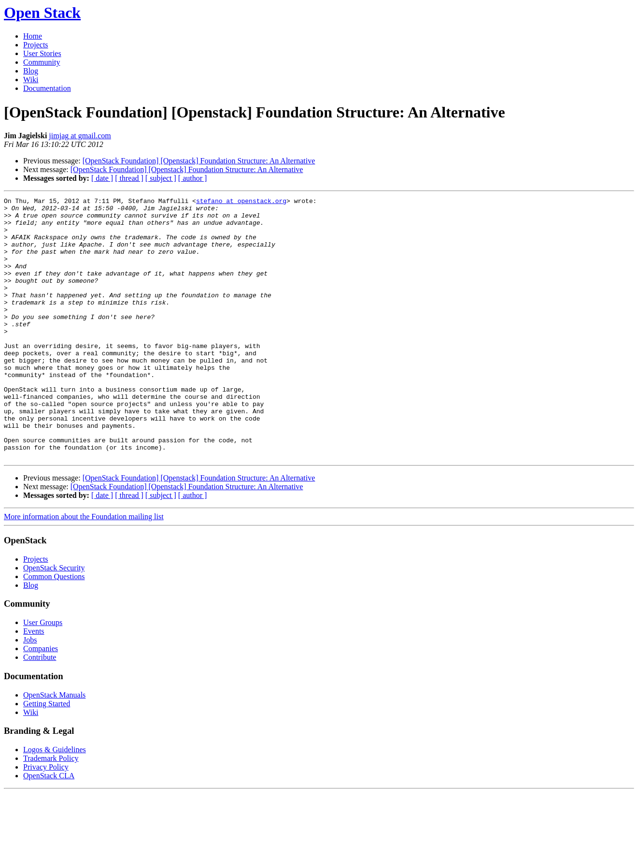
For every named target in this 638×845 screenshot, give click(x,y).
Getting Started (46, 756)
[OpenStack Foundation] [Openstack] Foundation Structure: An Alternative (199, 161)
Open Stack (42, 12)
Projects (35, 45)
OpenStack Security (54, 620)
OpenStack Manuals (54, 747)
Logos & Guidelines (54, 802)
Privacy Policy (46, 819)
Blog (30, 71)
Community (41, 62)
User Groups (42, 674)
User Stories (42, 53)
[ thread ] (129, 178)
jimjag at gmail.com (80, 135)
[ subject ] (160, 178)
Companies (40, 701)
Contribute (39, 709)
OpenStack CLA (48, 828)
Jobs (30, 692)
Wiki (30, 79)
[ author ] (192, 178)
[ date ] (102, 178)
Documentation (47, 88)
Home (32, 36)
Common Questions (54, 629)
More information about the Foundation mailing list (84, 569)
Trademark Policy (51, 810)
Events (33, 683)
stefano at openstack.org (241, 202)
